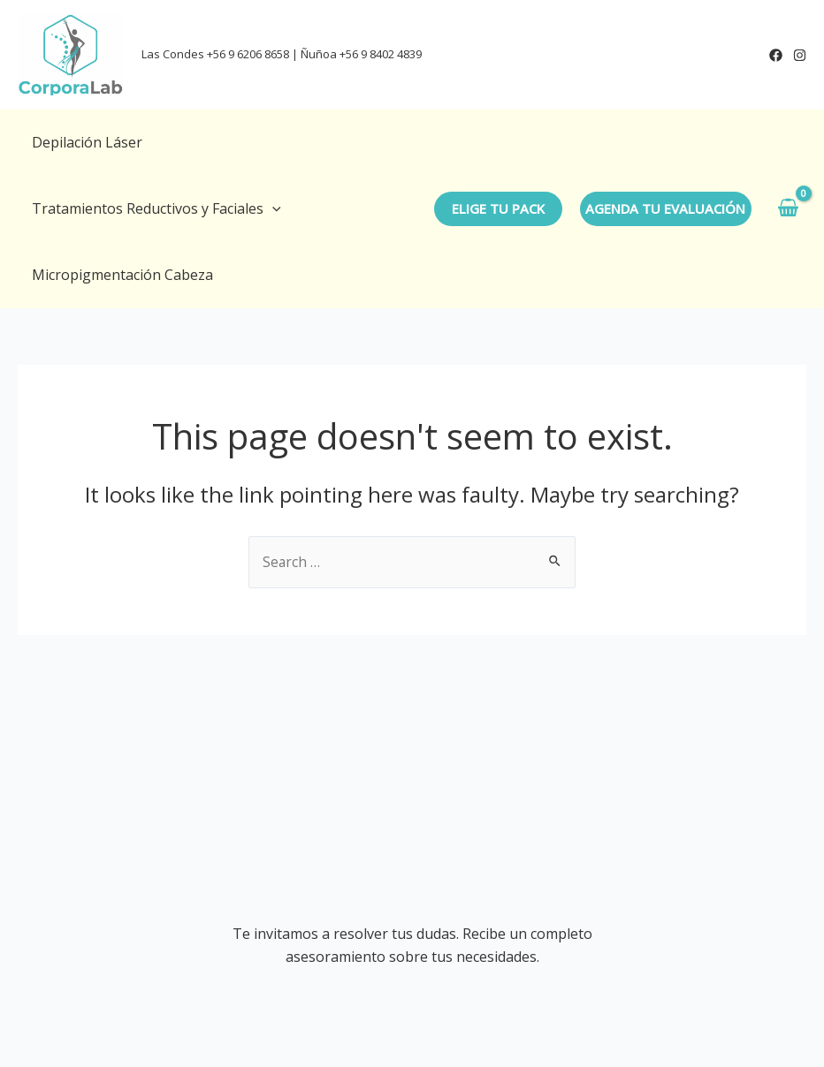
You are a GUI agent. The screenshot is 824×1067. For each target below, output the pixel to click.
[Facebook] (775, 55)
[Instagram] (799, 55)
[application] (272, 209)
